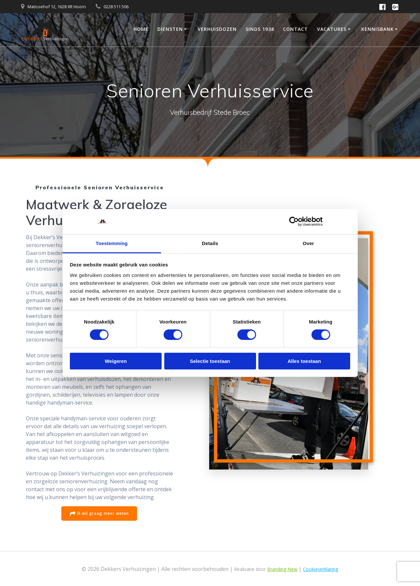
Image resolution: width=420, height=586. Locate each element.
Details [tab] (210, 243)
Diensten (170, 29)
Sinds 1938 (260, 29)
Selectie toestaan (210, 361)
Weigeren (116, 361)
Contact (295, 29)
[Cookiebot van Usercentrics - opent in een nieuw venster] (294, 221)
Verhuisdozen (217, 29)
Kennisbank (377, 29)
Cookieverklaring (320, 569)
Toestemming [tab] (112, 243)
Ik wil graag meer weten (99, 514)
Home (141, 29)
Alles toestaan (304, 361)
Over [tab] (308, 243)
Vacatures (332, 29)
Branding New (282, 569)
